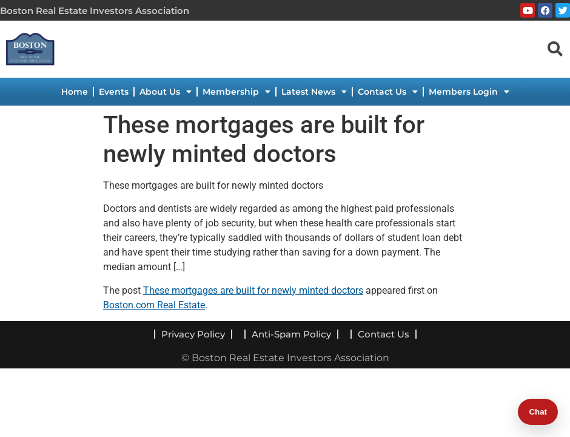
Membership (236, 91)
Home (74, 91)
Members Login (469, 91)
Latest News (314, 91)
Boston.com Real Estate (154, 305)
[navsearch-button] (555, 48)
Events (114, 91)
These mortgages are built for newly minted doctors (253, 290)
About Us (165, 91)
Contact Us (388, 91)
